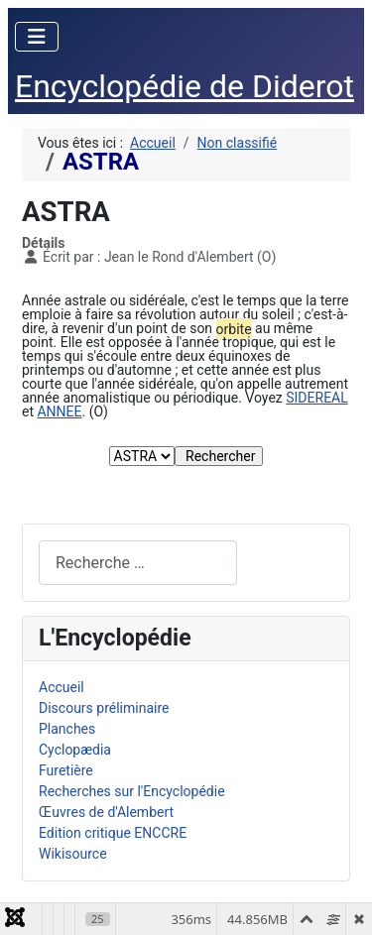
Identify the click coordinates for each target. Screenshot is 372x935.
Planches (67, 729)
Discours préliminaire (104, 708)
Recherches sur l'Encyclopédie (132, 791)
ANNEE (59, 411)
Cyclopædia (75, 750)
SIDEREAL (317, 398)
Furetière (66, 770)
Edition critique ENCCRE (112, 833)
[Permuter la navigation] (37, 37)
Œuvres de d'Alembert (106, 812)
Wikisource (73, 854)
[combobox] (138, 562)
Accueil (61, 687)
